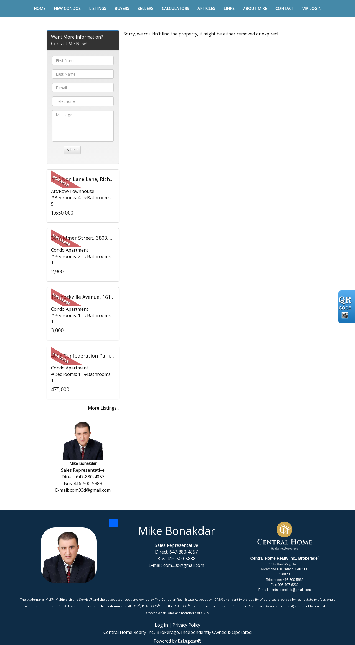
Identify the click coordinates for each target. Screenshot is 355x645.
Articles (206, 8)
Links (229, 8)
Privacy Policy (186, 625)
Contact (284, 8)
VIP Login (311, 8)
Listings (97, 8)
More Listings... (103, 408)
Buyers (122, 8)
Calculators (175, 8)
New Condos (67, 8)
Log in (161, 625)
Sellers (145, 8)
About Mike (255, 8)
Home (39, 8)
